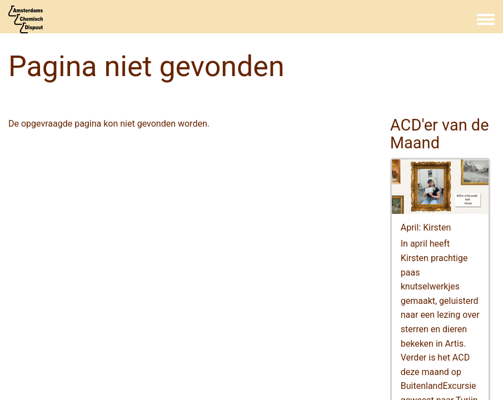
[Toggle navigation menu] (486, 20)
